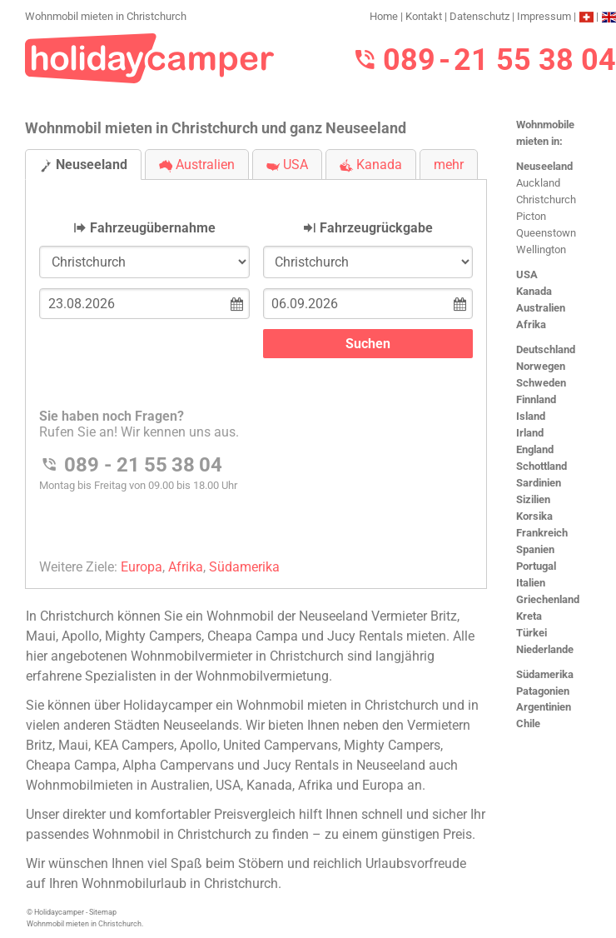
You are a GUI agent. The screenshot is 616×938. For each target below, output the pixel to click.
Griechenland (547, 599)
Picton (531, 216)
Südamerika (545, 674)
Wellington (541, 249)
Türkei (531, 632)
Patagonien (542, 691)
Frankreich (542, 532)
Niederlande (545, 649)
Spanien (535, 549)
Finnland (536, 399)
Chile (528, 723)
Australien (540, 308)
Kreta (529, 616)
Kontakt (423, 16)
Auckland (538, 183)
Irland (530, 433)
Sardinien (538, 482)
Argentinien (543, 707)
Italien (530, 582)
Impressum (544, 16)
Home (384, 16)
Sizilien (533, 499)
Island (530, 416)
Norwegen (540, 366)
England (535, 449)
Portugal (536, 566)
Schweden (541, 383)
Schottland (541, 466)
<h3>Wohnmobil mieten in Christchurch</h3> (256, 370)
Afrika (531, 324)
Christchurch (546, 199)
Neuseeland (544, 166)
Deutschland (545, 349)
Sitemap (103, 912)
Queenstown (546, 233)
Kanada (534, 291)
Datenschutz (479, 16)
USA (527, 274)
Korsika (534, 516)
